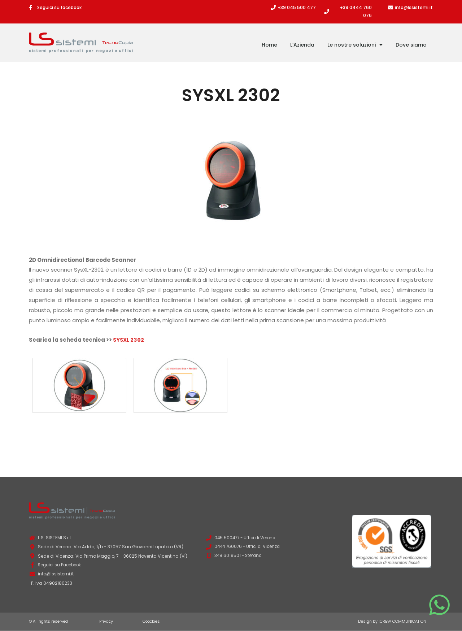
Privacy (106, 621)
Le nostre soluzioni (355, 45)
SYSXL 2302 (129, 339)
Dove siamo (411, 44)
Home (269, 44)
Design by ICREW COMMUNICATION (392, 621)
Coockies (151, 621)
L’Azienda (302, 44)
